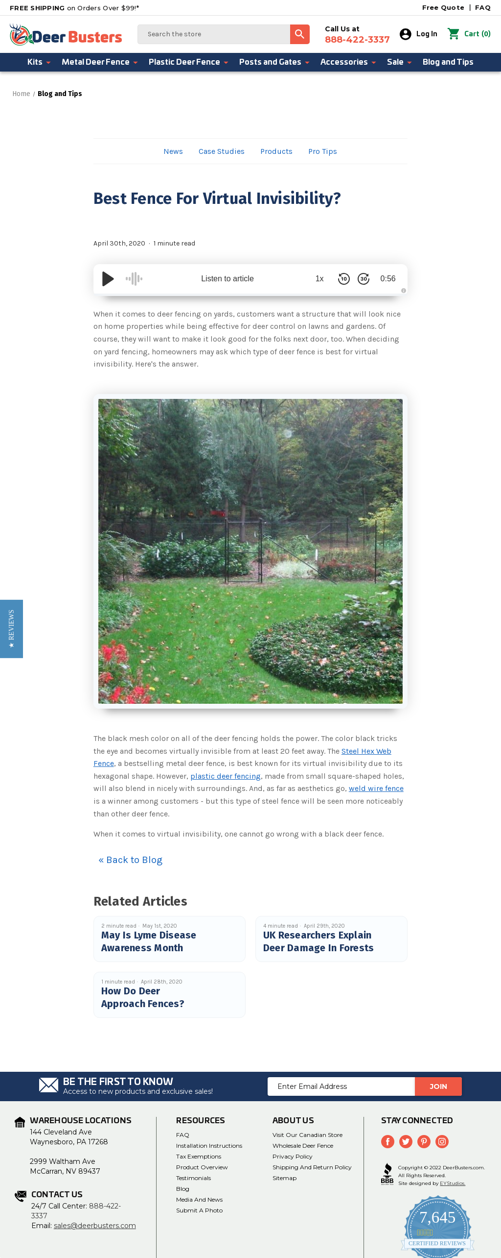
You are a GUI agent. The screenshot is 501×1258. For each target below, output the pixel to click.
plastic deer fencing (225, 776)
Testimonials (193, 1178)
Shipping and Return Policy (312, 1167)
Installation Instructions (209, 1145)
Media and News (199, 1199)
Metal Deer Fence (100, 62)
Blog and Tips (448, 62)
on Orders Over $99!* (74, 8)
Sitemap (284, 1178)
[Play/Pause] (108, 279)
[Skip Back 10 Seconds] (344, 279)
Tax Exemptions (198, 1156)
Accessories (348, 62)
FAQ (483, 7)
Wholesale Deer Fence (303, 1145)
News (173, 151)
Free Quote (443, 7)
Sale (400, 62)
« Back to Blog (130, 859)
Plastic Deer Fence (189, 62)
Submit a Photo (199, 1210)
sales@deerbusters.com (95, 1225)
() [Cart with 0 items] (469, 34)
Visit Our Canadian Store (307, 1134)
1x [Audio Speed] (320, 278)
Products (276, 151)
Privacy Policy (293, 1156)
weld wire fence (376, 788)
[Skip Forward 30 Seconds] (363, 279)
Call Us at (357, 35)
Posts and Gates (275, 62)
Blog (182, 1188)
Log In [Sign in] (418, 34)
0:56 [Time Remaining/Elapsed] (388, 278)
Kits (39, 62)
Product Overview (202, 1167)
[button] (11, 629)
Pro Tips (322, 151)
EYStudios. (452, 1183)
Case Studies (222, 151)
